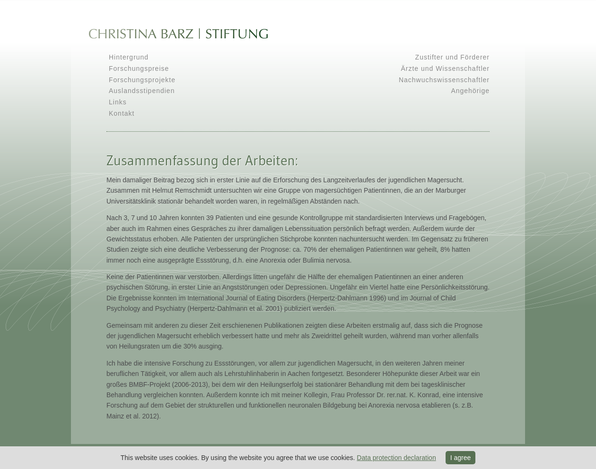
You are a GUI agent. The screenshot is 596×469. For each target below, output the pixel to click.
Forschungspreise (139, 68)
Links (118, 102)
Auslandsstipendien (142, 90)
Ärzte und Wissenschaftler (445, 68)
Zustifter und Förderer (452, 57)
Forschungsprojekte (142, 80)
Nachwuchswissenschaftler (444, 80)
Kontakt (121, 113)
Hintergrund (129, 57)
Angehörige (470, 90)
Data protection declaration (396, 457)
